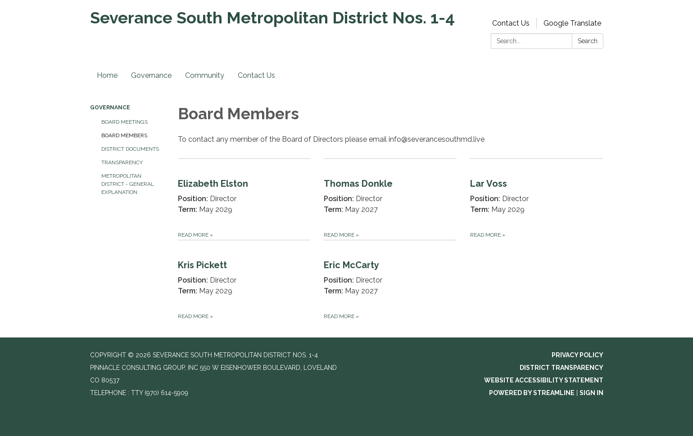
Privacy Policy (577, 355)
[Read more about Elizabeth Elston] (244, 199)
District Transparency (561, 367)
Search (588, 41)
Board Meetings (124, 122)
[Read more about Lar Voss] (536, 199)
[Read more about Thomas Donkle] (390, 199)
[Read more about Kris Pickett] (244, 280)
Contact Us (511, 23)
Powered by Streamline (532, 392)
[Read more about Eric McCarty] (390, 280)
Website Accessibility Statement (543, 380)
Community (204, 75)
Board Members (124, 135)
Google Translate (572, 23)
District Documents (130, 149)
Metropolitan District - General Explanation (127, 184)
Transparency (122, 162)
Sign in (591, 392)
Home (107, 75)
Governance (151, 75)
